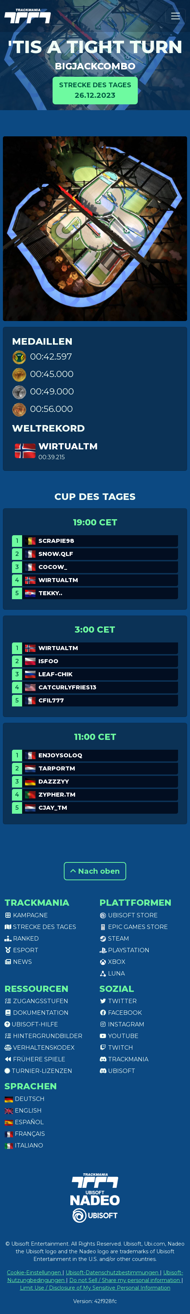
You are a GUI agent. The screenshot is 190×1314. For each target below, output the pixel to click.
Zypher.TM (56, 794)
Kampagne (26, 915)
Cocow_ (52, 567)
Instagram (121, 1024)
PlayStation (124, 950)
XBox (112, 961)
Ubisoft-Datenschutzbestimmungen (113, 1272)
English (23, 1110)
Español (24, 1122)
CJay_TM (52, 807)
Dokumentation (36, 1012)
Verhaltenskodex (39, 1047)
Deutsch (24, 1098)
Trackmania (123, 1059)
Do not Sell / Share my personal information (125, 1280)
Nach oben (95, 871)
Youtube (119, 1036)
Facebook (120, 1012)
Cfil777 (51, 700)
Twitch (116, 1047)
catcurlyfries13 (67, 687)
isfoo (48, 661)
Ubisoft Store (128, 915)
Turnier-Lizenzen (38, 1070)
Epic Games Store (133, 927)
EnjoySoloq (60, 755)
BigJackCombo (95, 66)
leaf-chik (55, 674)
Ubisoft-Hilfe (31, 1024)
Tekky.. (50, 593)
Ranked (21, 938)
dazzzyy (53, 781)
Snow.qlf (55, 553)
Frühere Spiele (34, 1059)
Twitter (118, 1001)
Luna (112, 973)
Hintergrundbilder (43, 1036)
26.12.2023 (95, 90)
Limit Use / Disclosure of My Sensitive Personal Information (95, 1288)
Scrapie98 (56, 540)
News (18, 961)
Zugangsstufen (36, 1001)
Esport (21, 950)
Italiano (23, 1145)
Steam (114, 938)
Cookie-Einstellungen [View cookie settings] (34, 1272)
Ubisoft (117, 1070)
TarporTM (56, 768)
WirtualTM (68, 446)
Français (24, 1133)
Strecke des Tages (40, 927)
